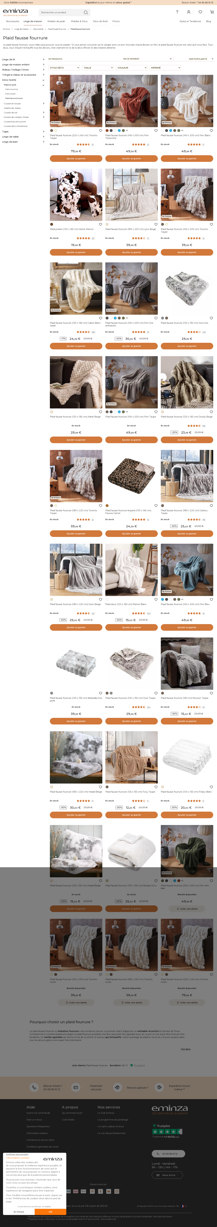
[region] (108, 29)
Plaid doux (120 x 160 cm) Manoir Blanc (125, 604)
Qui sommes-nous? (72, 1113)
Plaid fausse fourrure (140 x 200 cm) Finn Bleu (185, 604)
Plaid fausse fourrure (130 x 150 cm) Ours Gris (184, 323)
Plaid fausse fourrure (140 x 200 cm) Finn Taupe (130, 416)
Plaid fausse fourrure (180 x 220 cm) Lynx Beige (130, 229)
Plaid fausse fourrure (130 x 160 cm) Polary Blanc (186, 791)
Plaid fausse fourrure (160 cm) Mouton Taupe (184, 698)
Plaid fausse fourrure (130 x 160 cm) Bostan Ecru (130, 885)
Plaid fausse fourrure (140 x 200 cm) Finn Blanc (186, 135)
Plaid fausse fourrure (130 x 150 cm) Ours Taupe (130, 698)
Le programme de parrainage (112, 1119)
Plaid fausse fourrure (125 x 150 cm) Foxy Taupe (130, 791)
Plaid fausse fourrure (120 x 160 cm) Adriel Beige (75, 416)
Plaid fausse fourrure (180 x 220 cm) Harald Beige (76, 791)
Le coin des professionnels (111, 1133)
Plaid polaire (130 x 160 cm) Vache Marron (72, 229)
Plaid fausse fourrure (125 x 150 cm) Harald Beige (75, 885)
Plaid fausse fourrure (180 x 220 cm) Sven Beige (75, 604)
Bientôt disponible (187, 894)
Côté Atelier (68, 1119)
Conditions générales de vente (43, 1146)
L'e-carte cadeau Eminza (110, 1126)
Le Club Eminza (105, 1113)
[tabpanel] (82, 21)
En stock (54, 144)
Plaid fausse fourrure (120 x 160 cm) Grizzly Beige (187, 416)
